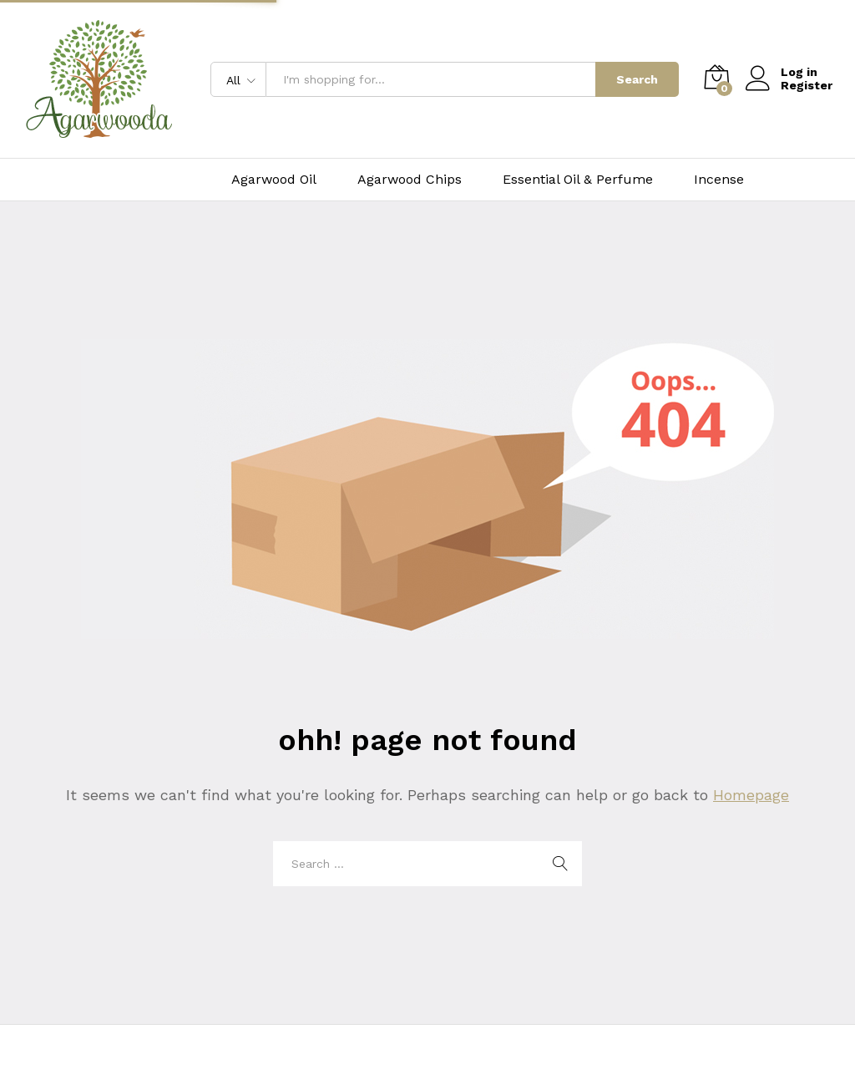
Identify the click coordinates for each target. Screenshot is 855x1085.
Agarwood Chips (409, 179)
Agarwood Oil (273, 179)
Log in (781, 72)
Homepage (751, 795)
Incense (719, 179)
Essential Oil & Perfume (578, 179)
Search (637, 79)
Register (806, 85)
